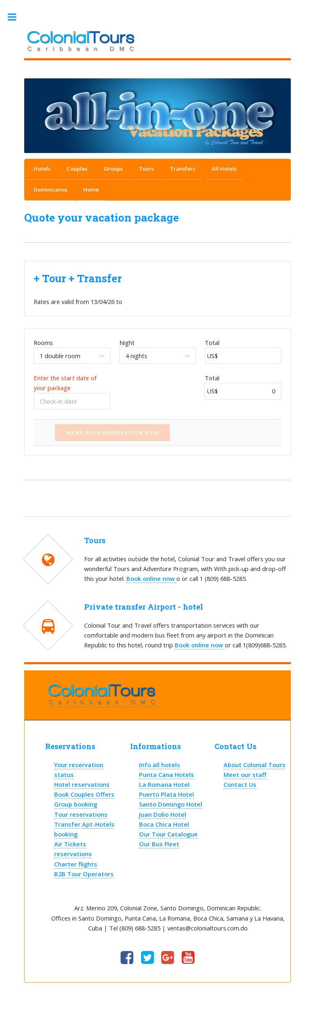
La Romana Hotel (164, 784)
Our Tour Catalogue (168, 834)
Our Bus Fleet (159, 844)
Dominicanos (50, 189)
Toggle (16, 17)
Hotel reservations (82, 784)
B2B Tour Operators (84, 874)
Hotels (42, 168)
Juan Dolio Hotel (162, 814)
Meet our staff (245, 774)
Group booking (75, 804)
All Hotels (224, 168)
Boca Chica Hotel (164, 824)
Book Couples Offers (84, 794)
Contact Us (240, 784)
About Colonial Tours (254, 765)
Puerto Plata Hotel (166, 794)
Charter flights (75, 864)
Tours (146, 168)
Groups (113, 168)
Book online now (151, 578)
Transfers (182, 168)
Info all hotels (159, 765)
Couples (76, 168)
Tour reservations (80, 814)
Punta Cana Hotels (166, 774)
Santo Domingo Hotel (170, 804)
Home (91, 189)
